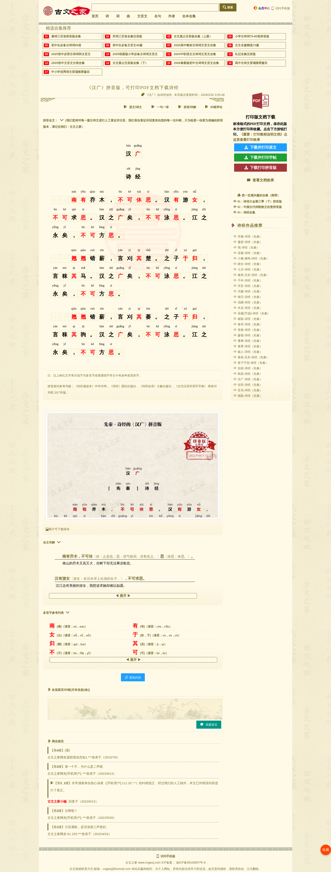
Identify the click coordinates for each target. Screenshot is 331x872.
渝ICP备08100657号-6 (191, 862)
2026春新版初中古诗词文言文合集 (196, 63)
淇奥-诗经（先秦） (247, 329)
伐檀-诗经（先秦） (247, 302)
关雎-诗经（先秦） (247, 236)
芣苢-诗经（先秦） (247, 286)
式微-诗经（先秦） (247, 291)
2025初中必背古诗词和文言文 (70, 54)
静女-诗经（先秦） (247, 264)
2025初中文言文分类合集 (67, 63)
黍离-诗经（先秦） (247, 340)
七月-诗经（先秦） (247, 269)
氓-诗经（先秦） (246, 247)
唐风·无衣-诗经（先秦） (251, 357)
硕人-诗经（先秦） (247, 351)
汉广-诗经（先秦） (247, 379)
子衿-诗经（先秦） (247, 280)
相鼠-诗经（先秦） (247, 395)
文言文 (142, 16)
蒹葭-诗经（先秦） (247, 242)
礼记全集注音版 (245, 54)
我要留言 (208, 724)
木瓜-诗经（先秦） (247, 308)
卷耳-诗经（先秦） (247, 324)
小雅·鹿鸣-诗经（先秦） (251, 258)
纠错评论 (213, 107)
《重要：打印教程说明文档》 (262, 134)
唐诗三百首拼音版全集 (66, 36)
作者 (171, 16)
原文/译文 (133, 107)
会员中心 (262, 8)
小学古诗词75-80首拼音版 (252, 36)
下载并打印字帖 (260, 157)
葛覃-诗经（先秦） (247, 346)
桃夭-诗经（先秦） (247, 297)
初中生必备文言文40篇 (127, 45)
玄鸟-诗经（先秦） (247, 390)
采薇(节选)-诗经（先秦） (251, 313)
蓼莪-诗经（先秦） (247, 335)
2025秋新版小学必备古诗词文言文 (135, 54)
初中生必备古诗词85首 (66, 45)
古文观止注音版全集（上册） (193, 36)
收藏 (325, 850)
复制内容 (133, 677)
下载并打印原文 (260, 147)
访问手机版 (280, 8)
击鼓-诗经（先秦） (247, 368)
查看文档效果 (260, 180)
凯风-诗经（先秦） (247, 373)
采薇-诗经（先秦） (247, 253)
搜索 (228, 7)
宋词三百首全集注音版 (127, 36)
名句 (157, 16)
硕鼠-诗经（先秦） (247, 319)
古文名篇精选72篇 (247, 45)
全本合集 (189, 16)
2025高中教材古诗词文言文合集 (195, 45)
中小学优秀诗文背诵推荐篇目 (70, 71)
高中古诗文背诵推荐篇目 (251, 63)
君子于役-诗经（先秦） (250, 362)
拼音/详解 (187, 107)
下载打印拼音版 (260, 168)
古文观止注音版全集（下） (130, 63)
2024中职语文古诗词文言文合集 (195, 54)
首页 (95, 16)
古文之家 (131, 862)
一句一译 (160, 107)
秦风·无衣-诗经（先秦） (251, 275)
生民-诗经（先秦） (247, 384)
